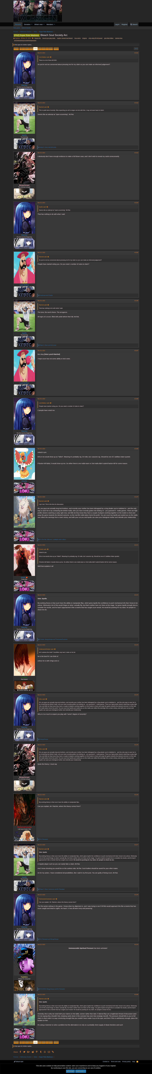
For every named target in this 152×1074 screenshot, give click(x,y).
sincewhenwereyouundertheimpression (25, 40)
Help (133, 1061)
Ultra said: (43, 699)
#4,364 (135, 202)
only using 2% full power (95, 38)
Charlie (25, 481)
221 (43, 48)
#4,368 (135, 399)
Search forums (26, 28)
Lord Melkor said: (45, 57)
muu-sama (78, 38)
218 (31, 48)
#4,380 (135, 994)
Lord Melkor (25, 285)
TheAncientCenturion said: (48, 899)
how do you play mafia (49, 38)
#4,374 (135, 695)
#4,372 (135, 595)
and (49, 147)
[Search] (134, 24)
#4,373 (135, 645)
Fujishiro (17, 38)
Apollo (25, 135)
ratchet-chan (118, 38)
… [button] (23, 48)
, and (54, 639)
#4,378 (135, 894)
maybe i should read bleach (65, 38)
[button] (32, 24)
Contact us (106, 1061)
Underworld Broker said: (47, 649)
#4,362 (135, 103)
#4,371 (135, 545)
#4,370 (135, 497)
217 (27, 48)
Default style (18, 1061)
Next (55, 48)
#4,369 (135, 448)
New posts (16, 28)
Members (50, 24)
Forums (18, 24)
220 (39, 48)
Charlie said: (43, 549)
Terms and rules (116, 1061)
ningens (84, 38)
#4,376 (135, 795)
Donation (27, 24)
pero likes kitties (108, 38)
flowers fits (38, 38)
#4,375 (135, 745)
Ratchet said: (44, 107)
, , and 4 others (54, 539)
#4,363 (135, 153)
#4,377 (135, 845)
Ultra (25, 529)
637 (51, 48)
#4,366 (135, 300)
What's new (38, 24)
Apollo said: (43, 207)
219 (35, 48)
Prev (16, 48)
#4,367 (135, 350)
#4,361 (135, 53)
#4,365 (135, 252)
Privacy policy (126, 1061)
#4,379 (135, 944)
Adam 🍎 (25, 577)
